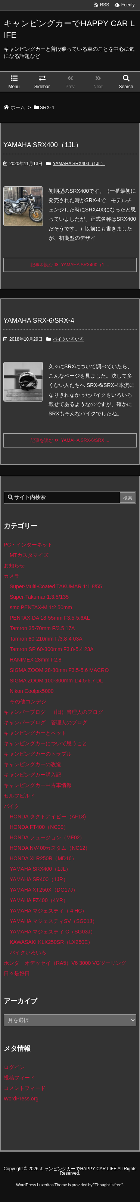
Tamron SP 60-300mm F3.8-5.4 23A (52, 649)
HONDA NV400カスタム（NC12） (50, 848)
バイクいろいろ (68, 339)
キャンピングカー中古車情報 (38, 785)
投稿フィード (19, 1078)
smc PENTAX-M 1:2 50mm (41, 607)
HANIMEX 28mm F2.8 (35, 660)
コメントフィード (25, 1088)
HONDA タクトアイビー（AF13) (48, 817)
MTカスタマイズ (29, 555)
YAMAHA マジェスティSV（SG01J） (53, 921)
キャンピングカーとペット (35, 733)
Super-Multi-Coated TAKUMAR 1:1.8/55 (56, 586)
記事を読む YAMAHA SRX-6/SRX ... (70, 440)
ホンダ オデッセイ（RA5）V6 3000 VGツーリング (65, 963)
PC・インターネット (28, 545)
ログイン (14, 1067)
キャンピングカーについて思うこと (45, 743)
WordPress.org (21, 1099)
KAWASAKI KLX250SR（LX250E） (51, 942)
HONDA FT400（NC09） (39, 827)
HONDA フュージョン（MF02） (47, 837)
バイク (11, 806)
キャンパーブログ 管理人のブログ (45, 722)
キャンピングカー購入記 (32, 775)
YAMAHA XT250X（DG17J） (44, 890)
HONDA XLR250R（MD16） (43, 858)
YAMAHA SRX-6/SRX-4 (38, 320)
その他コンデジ (28, 701)
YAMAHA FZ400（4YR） (39, 900)
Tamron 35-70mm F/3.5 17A (42, 628)
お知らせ (14, 566)
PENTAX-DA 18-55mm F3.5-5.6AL (50, 618)
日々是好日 (17, 973)
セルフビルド (19, 796)
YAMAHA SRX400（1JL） (42, 145)
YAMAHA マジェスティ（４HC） (48, 911)
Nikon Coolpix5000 (32, 691)
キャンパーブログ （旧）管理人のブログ (53, 712)
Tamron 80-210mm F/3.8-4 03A (46, 639)
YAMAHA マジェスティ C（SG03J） (53, 932)
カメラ (11, 576)
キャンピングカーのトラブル (38, 754)
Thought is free (108, 1185)
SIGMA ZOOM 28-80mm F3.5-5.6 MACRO (59, 670)
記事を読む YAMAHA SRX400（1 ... (70, 264)
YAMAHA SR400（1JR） (39, 879)
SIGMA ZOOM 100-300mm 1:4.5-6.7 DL (56, 681)
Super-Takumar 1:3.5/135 (39, 597)
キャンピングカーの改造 (32, 764)
